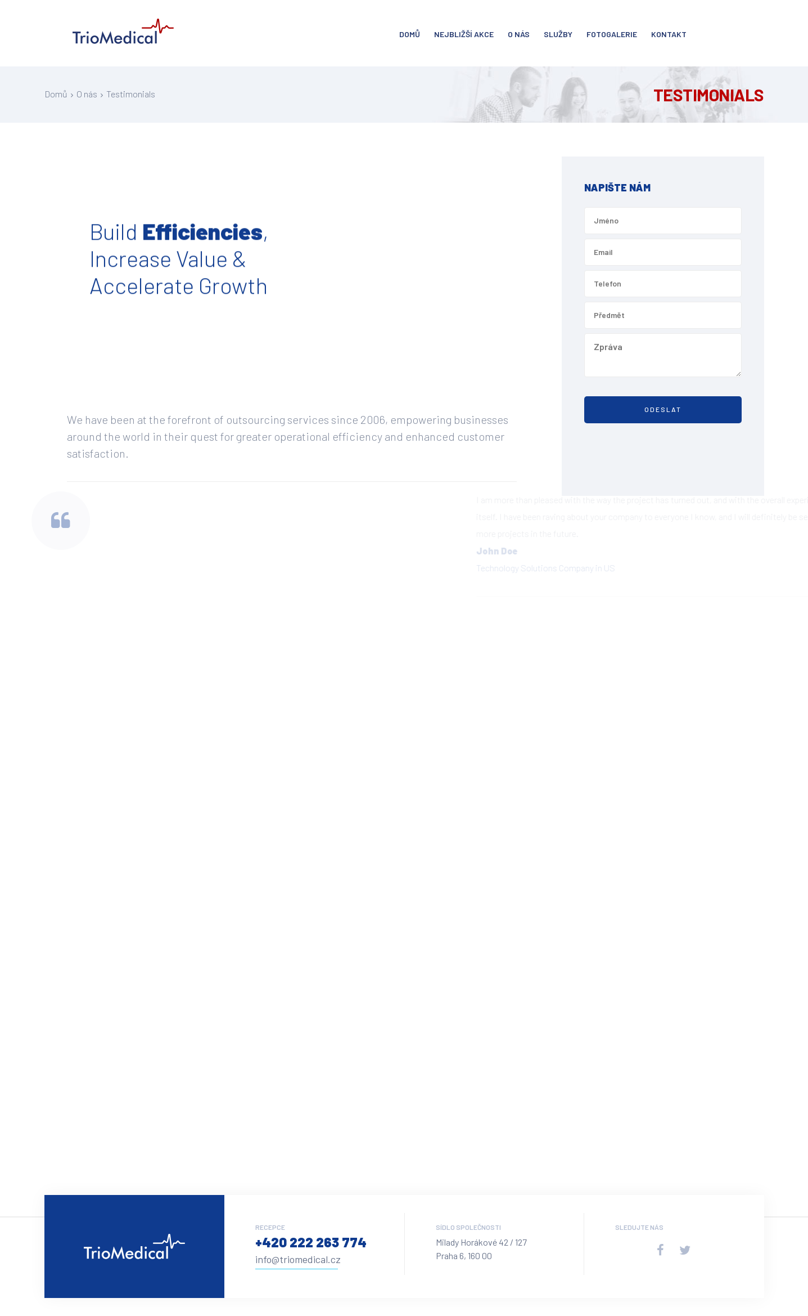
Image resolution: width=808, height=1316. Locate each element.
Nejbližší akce (464, 34)
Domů (409, 34)
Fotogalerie (611, 34)
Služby (558, 34)
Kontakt (669, 34)
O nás (519, 34)
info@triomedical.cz (298, 1259)
